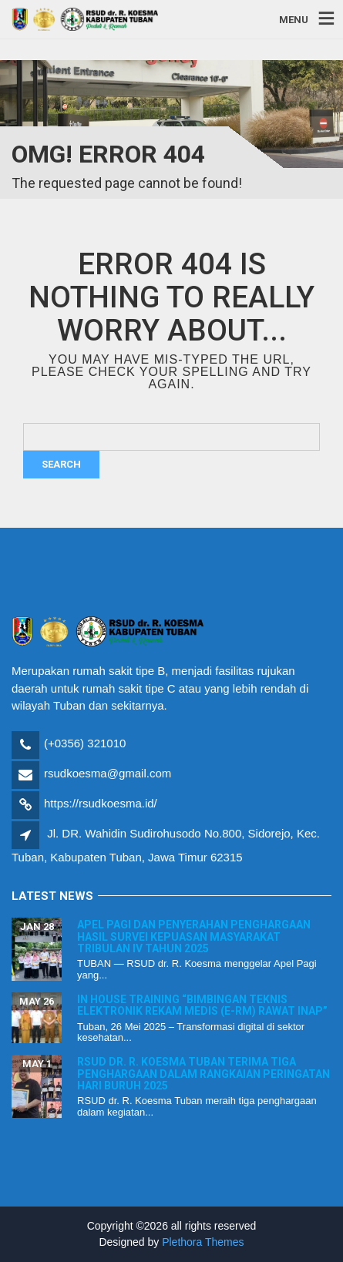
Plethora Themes (203, 1242)
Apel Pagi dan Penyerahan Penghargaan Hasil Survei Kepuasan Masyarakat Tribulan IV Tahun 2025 (194, 936)
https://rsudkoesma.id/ (100, 803)
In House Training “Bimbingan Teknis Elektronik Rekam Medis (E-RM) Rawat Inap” (202, 1005)
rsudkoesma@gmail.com (107, 773)
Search (61, 464)
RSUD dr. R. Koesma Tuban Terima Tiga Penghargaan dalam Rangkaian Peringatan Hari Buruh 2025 (203, 1074)
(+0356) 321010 (85, 743)
